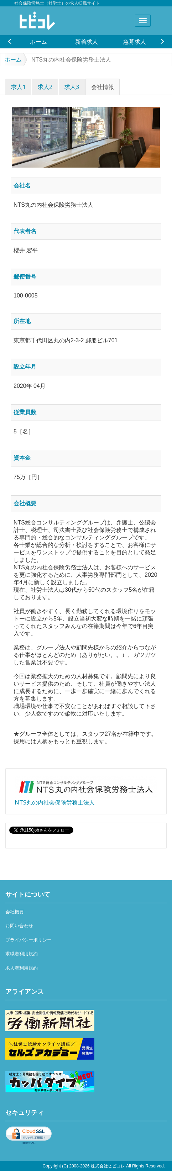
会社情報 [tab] (102, 87)
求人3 (71, 87)
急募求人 (134, 42)
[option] (38, 41)
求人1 (18, 87)
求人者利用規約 (21, 968)
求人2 (45, 87)
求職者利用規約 (21, 953)
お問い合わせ (19, 925)
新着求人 (86, 42)
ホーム (38, 42)
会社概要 (14, 911)
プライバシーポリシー (28, 940)
